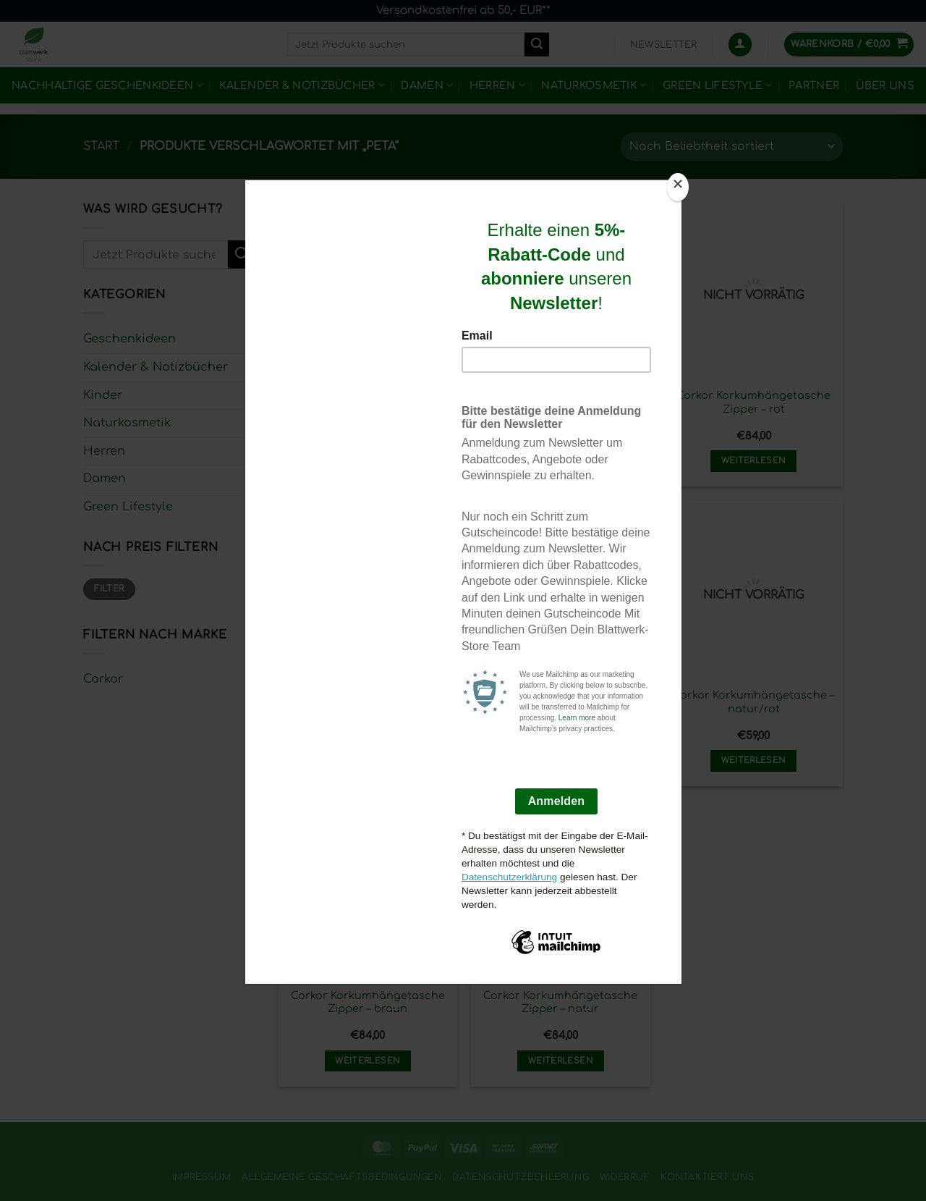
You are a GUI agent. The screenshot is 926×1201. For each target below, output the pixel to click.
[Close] (678, 187)
